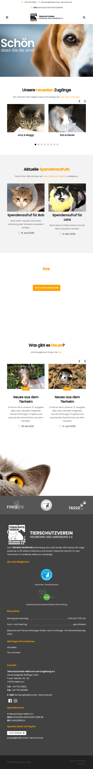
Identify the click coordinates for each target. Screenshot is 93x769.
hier (60, 352)
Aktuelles (12, 647)
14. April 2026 (67, 426)
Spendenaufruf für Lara (67, 217)
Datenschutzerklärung (77, 761)
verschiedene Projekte (54, 176)
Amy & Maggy (26, 135)
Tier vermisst (13, 652)
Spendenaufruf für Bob (25, 215)
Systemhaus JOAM (22, 762)
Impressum (82, 764)
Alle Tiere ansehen (70, 97)
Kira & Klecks (67, 135)
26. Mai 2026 (26, 426)
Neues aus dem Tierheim (25, 399)
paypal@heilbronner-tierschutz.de (25, 737)
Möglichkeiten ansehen (46, 287)
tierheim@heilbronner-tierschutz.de (56, 2)
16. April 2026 (26, 232)
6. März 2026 (67, 233)
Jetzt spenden (16, 733)
